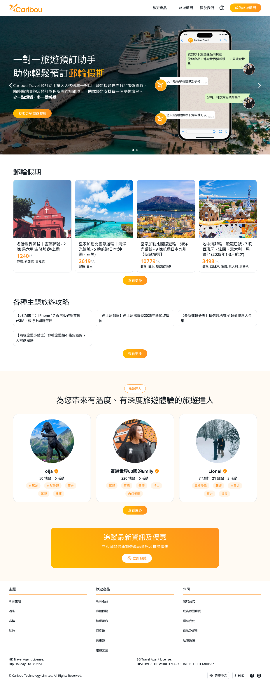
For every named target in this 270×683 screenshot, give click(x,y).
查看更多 (135, 280)
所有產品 (102, 601)
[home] (25, 7)
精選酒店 (102, 621)
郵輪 (12, 621)
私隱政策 (189, 640)
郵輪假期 (102, 611)
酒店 (12, 611)
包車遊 (100, 640)
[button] (162, 8)
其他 (12, 631)
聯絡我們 (189, 621)
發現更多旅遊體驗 (32, 113)
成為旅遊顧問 (192, 611)
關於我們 (207, 7)
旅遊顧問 (186, 7)
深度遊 (100, 631)
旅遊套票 (102, 650)
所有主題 (15, 601)
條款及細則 (190, 631)
